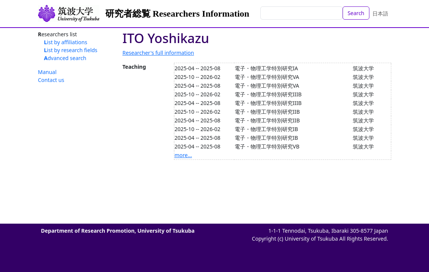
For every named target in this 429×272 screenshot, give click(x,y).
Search (356, 13)
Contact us (51, 79)
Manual (47, 72)
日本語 (380, 13)
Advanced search (65, 58)
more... (183, 155)
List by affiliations (66, 42)
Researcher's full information (158, 52)
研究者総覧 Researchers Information (177, 14)
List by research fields (71, 50)
